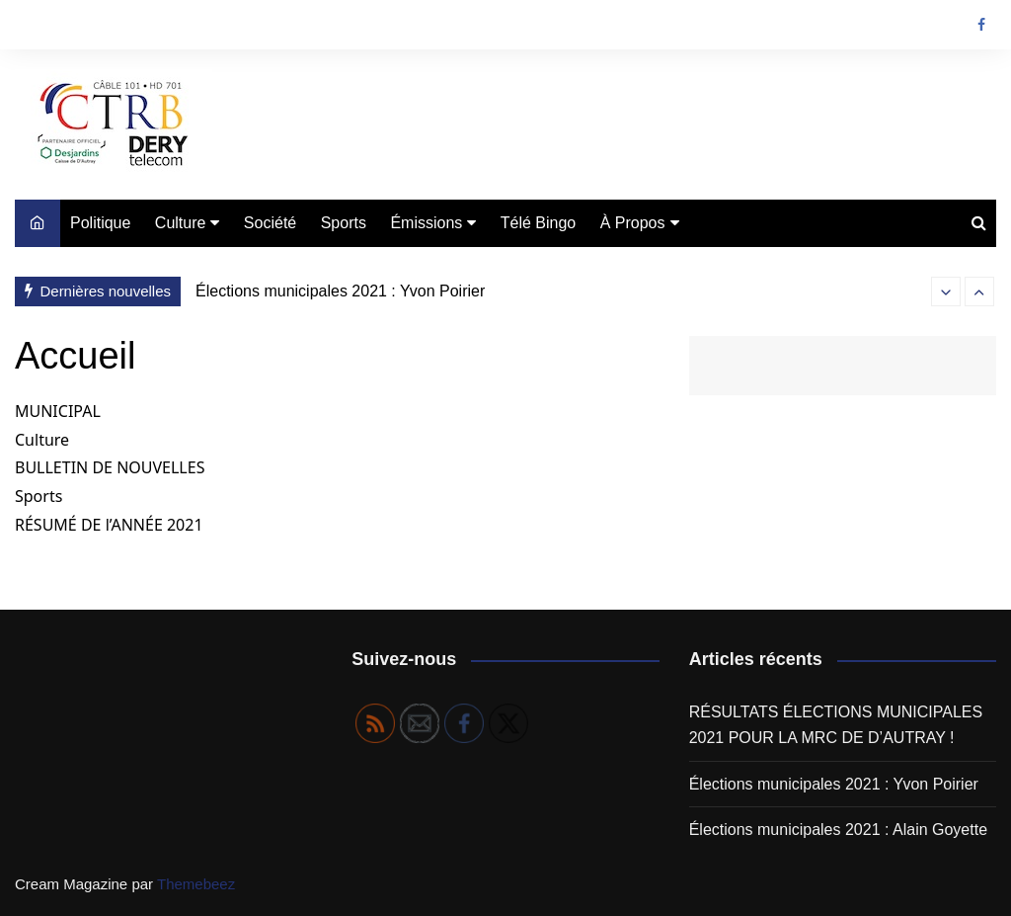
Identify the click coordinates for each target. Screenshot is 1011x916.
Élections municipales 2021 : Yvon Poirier (340, 291)
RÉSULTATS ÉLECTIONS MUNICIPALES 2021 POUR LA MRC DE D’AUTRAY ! (836, 725)
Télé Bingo (539, 222)
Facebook (981, 25)
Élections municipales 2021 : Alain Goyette (838, 829)
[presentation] (946, 291)
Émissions (426, 222)
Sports (343, 222)
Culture (180, 222)
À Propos (632, 222)
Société (270, 222)
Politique (100, 222)
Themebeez (196, 883)
